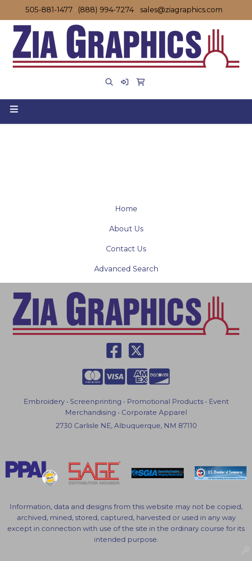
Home (126, 208)
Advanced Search (126, 269)
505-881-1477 (49, 9)
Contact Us (126, 249)
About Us (126, 228)
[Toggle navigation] (14, 109)
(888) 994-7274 (106, 9)
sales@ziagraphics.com (181, 9)
